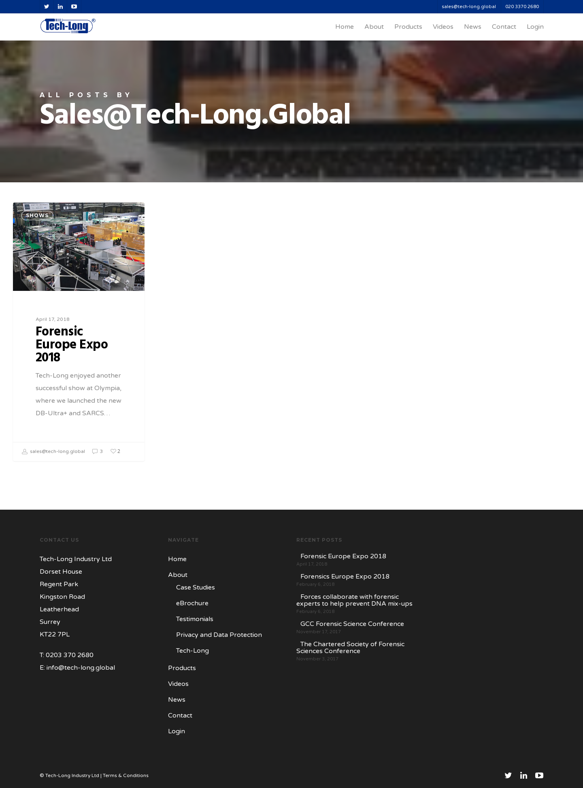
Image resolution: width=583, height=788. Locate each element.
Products (408, 27)
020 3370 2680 (522, 6)
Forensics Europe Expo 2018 (344, 576)
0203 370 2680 (70, 655)
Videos (443, 27)
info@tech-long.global (81, 668)
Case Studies (195, 587)
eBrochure (192, 603)
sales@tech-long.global (469, 6)
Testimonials (194, 619)
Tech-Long (192, 651)
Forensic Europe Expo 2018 (343, 556)
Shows (37, 215)
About (374, 27)
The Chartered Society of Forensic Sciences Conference (350, 648)
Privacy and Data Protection (219, 635)
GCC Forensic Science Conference (352, 624)
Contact (504, 27)
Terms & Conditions (126, 775)
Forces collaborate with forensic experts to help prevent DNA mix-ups (354, 600)
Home (344, 27)
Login (535, 27)
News (472, 27)
